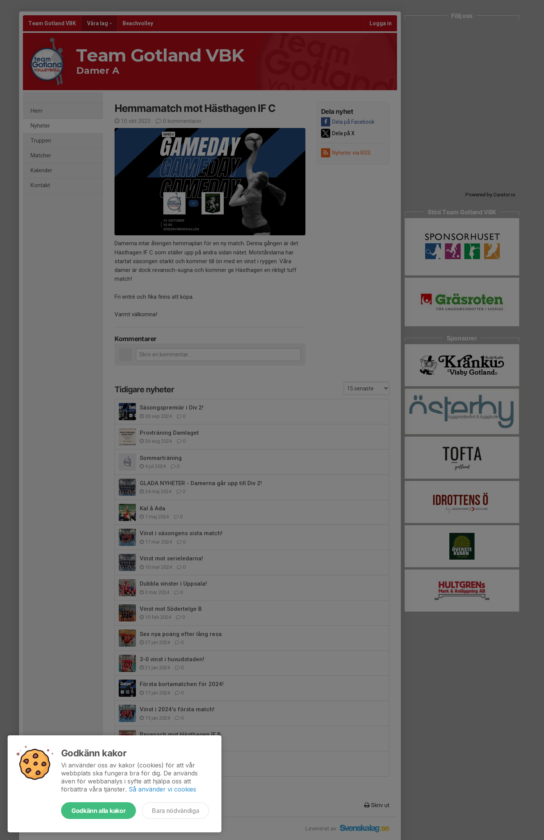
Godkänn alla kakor (98, 810)
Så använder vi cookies (162, 789)
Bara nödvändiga (175, 810)
